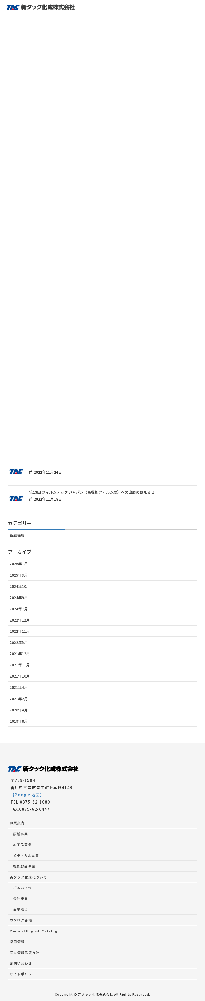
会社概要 (20, 898)
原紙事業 (20, 833)
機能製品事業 (24, 866)
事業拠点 (20, 909)
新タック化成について (28, 877)
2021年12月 (20, 653)
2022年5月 (19, 642)
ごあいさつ (22, 887)
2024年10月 (20, 586)
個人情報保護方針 (25, 952)
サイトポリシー (23, 973)
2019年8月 (19, 721)
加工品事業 (22, 844)
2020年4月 (19, 710)
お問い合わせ (21, 963)
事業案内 (17, 822)
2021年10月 (20, 676)
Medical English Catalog (33, 930)
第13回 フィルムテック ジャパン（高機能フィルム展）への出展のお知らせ (92, 492)
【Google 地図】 (27, 794)
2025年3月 (19, 575)
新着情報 (17, 535)
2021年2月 (19, 698)
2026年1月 (19, 563)
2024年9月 (19, 597)
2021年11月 (20, 664)
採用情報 (17, 941)
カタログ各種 (21, 920)
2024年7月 (19, 608)
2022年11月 (20, 631)
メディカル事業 (26, 855)
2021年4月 (19, 687)
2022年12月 (20, 620)
